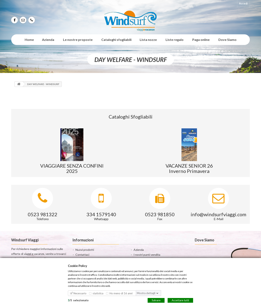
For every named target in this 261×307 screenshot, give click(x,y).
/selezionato (78, 300)
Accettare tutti (180, 300)
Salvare (156, 300)
